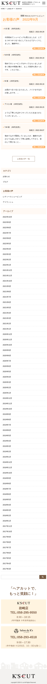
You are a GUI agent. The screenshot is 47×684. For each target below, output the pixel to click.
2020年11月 (7, 340)
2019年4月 (7, 441)
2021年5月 (7, 308)
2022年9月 (7, 222)
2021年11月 (7, 276)
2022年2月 (7, 260)
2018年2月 (7, 515)
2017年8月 (7, 542)
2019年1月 (7, 457)
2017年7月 (7, 547)
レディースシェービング (12, 197)
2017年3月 (7, 569)
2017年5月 (7, 558)
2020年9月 (7, 350)
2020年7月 (7, 361)
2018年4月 (7, 505)
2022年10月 (7, 217)
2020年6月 (7, 366)
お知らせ (6, 176)
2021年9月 (7, 286)
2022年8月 (7, 228)
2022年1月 (7, 265)
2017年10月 (7, 531)
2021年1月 (7, 329)
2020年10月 (7, 345)
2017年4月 (7, 563)
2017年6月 (7, 553)
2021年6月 (7, 302)
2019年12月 (7, 398)
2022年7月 (7, 233)
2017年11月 (7, 526)
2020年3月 (7, 382)
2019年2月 (7, 451)
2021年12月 (7, 270)
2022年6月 (7, 238)
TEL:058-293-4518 (23, 637)
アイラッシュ (8, 202)
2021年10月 (7, 281)
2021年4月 (7, 313)
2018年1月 (7, 521)
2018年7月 (7, 489)
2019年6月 (7, 430)
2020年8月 (7, 356)
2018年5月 (7, 499)
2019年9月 (7, 414)
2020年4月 (7, 377)
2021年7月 (7, 297)
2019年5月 (7, 435)
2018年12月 (7, 462)
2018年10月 (7, 473)
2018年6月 (7, 494)
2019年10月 (7, 409)
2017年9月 (7, 537)
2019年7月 (7, 425)
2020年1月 (7, 393)
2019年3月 (7, 446)
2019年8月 (7, 419)
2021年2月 (7, 324)
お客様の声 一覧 (23, 159)
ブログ (5, 182)
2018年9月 (7, 478)
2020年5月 (7, 372)
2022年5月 (7, 244)
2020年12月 (7, 334)
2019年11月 (7, 403)
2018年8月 (7, 483)
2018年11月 (7, 467)
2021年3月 (7, 318)
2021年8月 (7, 292)
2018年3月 (7, 510)
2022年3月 (7, 254)
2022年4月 (7, 249)
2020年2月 (7, 388)
